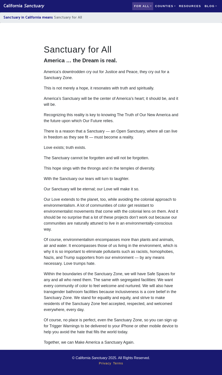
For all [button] (141, 6)
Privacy (105, 363)
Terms (118, 363)
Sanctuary (12, 18)
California (24, 6)
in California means (37, 18)
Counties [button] (164, 6)
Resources (190, 6)
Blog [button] (210, 6)
